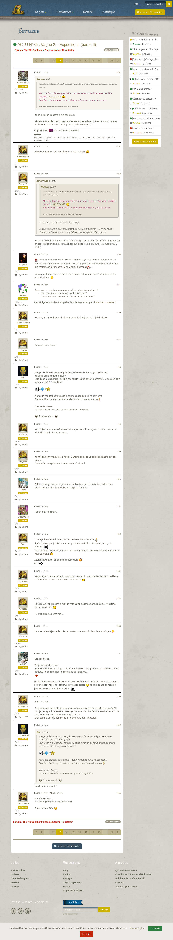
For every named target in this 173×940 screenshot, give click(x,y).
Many (22, 544)
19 (99, 60)
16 (79, 60)
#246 (119, 312)
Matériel (15, 882)
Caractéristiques (20, 878)
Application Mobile (73, 890)
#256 (119, 626)
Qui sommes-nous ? (126, 870)
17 (86, 60)
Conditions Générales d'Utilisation (133, 874)
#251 (119, 479)
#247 (119, 340)
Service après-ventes (126, 886)
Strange (23, 265)
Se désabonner (70, 914)
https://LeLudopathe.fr (105, 302)
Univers (15, 874)
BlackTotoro (23, 323)
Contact (119, 882)
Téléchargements (72, 882)
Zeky (22, 378)
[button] (137, 4)
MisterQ (23, 184)
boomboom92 (23, 157)
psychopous (23, 581)
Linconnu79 (23, 517)
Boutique (108, 12)
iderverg (23, 350)
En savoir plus (137, 928)
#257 (119, 653)
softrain (23, 434)
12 (53, 60)
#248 (119, 367)
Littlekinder (22, 735)
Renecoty (23, 707)
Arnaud (39, 79)
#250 (119, 451)
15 (73, 60)
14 (66, 60)
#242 (119, 146)
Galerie (15, 886)
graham (23, 489)
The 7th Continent (33, 50)
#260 (119, 793)
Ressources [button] (65, 12)
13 (60, 60)
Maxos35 (23, 609)
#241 (119, 72)
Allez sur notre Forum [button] (145, 141)
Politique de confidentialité (129, 878)
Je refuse (86, 934)
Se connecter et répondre (67, 846)
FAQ (65, 870)
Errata (66, 886)
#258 (119, 696)
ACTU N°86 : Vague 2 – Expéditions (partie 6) (54, 44)
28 (111, 60)
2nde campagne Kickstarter (59, 50)
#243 (119, 174)
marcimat (23, 462)
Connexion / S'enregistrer (150, 12)
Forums (87, 12)
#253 (119, 534)
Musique (67, 878)
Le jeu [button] (40, 12)
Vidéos (67, 874)
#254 (119, 571)
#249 (119, 424)
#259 (119, 725)
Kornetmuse (23, 83)
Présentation (18, 870)
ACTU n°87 (55, 96)
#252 (119, 506)
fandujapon (23, 803)
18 (92, 60)
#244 (119, 254)
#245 (119, 285)
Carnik (23, 664)
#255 (119, 599)
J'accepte (155, 928)
